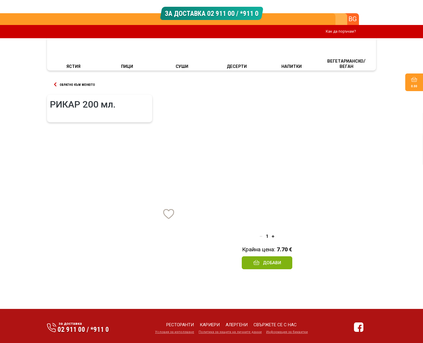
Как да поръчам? (341, 31)
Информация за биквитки (287, 332)
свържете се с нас (275, 324)
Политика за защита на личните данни (230, 332)
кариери (210, 324)
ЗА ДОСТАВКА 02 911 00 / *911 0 (211, 13)
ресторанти (180, 324)
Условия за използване (174, 332)
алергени (237, 324)
